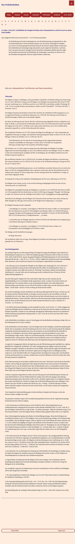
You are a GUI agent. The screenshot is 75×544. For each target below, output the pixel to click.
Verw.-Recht (67, 15)
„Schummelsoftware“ (18, 88)
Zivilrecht (57, 15)
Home (9, 15)
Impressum (61, 530)
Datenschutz (15, 530)
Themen (17, 15)
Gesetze (26, 15)
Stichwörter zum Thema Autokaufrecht (40, 88)
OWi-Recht (46, 15)
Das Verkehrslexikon (10, 5)
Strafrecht (35, 15)
